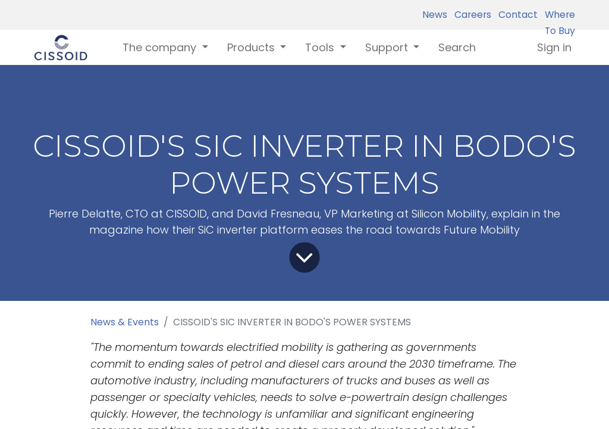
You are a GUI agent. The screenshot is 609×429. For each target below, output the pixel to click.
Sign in (554, 47)
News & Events (124, 322)
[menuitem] (457, 47)
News (434, 14)
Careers (470, 14)
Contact (516, 14)
